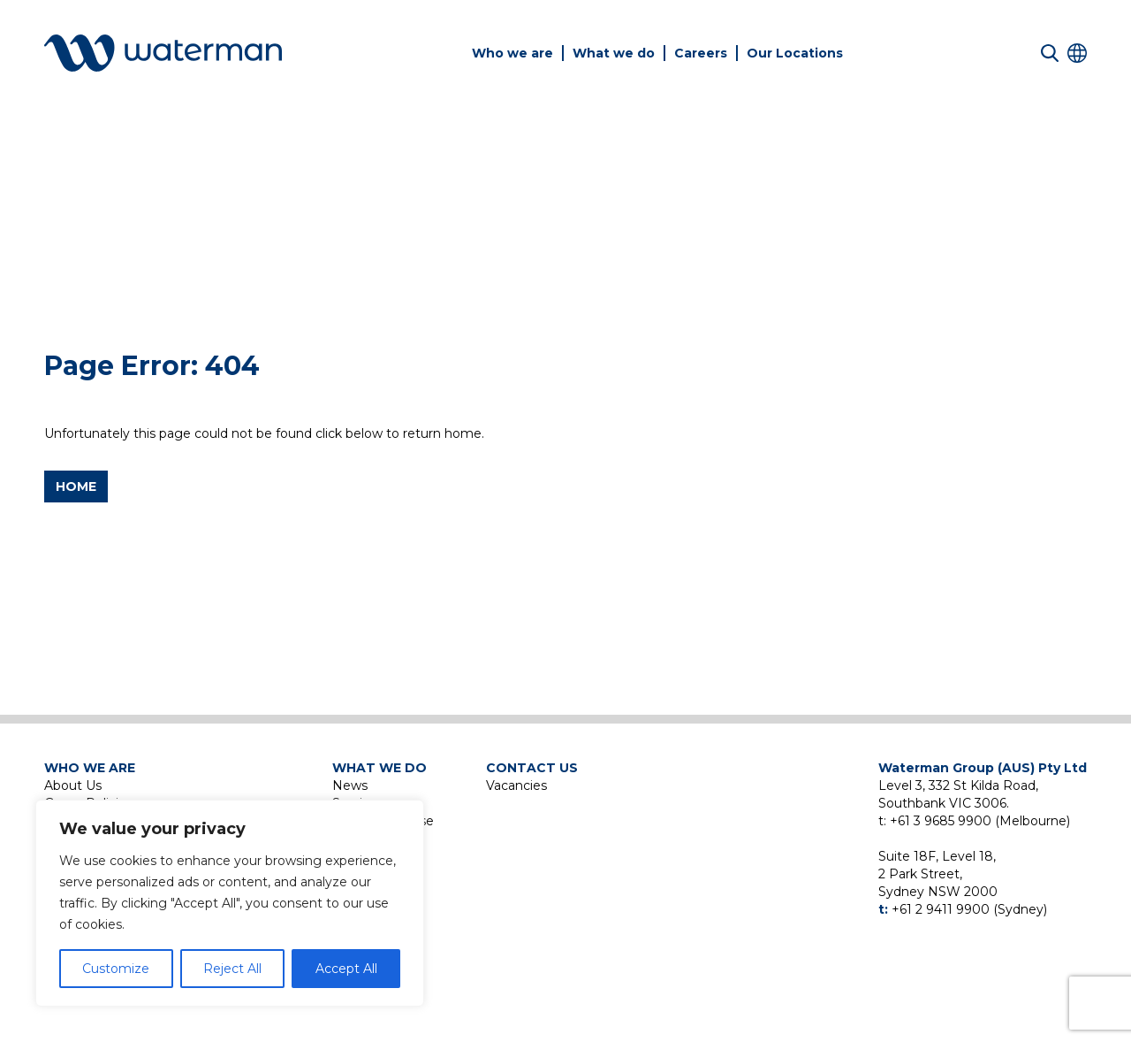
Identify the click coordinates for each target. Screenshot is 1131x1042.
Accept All (346, 969)
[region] (229, 903)
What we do (614, 53)
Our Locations (795, 53)
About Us (73, 785)
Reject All (232, 969)
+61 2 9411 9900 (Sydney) (969, 909)
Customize (115, 969)
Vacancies (516, 785)
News (350, 785)
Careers (700, 53)
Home (76, 486)
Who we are (512, 53)
